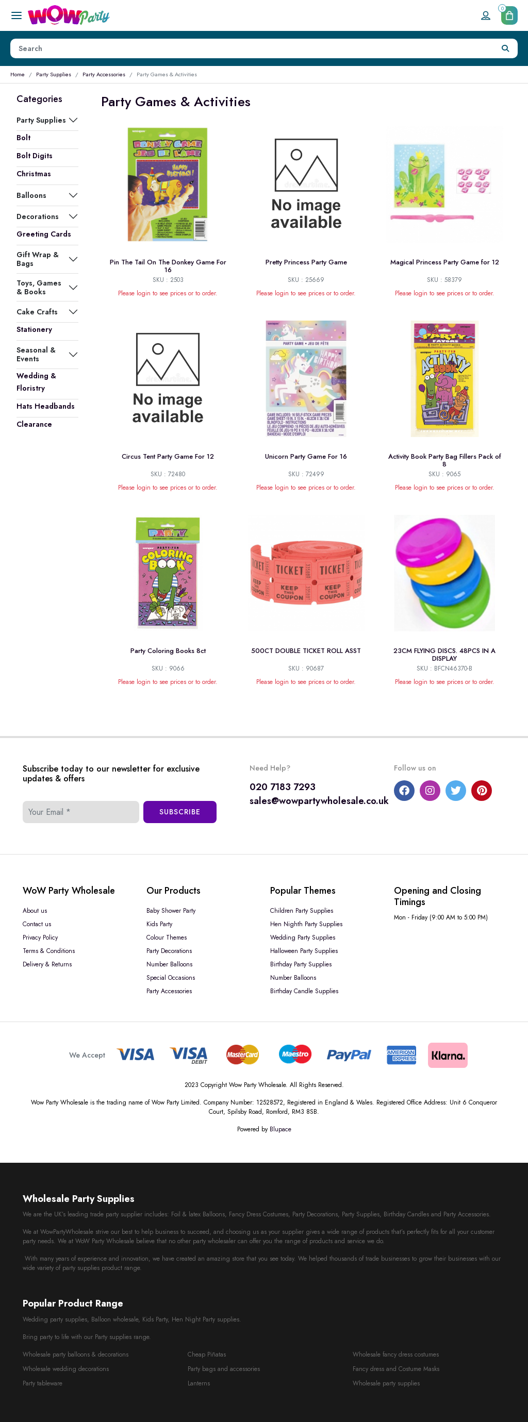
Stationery (34, 329)
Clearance (34, 424)
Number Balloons (169, 964)
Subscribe (180, 812)
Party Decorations (169, 951)
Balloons (31, 195)
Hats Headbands (45, 406)
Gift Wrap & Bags (37, 258)
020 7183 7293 (283, 787)
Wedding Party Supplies (302, 937)
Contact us (37, 924)
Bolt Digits (34, 155)
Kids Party (159, 924)
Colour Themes (166, 937)
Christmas (33, 174)
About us (35, 910)
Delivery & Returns (47, 964)
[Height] (252, 48)
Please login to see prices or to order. (168, 293)
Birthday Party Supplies (301, 964)
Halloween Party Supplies (304, 951)
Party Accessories (103, 74)
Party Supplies (53, 74)
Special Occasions (170, 977)
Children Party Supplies (301, 910)
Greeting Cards (43, 234)
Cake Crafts (37, 312)
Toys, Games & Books (38, 287)
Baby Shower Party (170, 910)
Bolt (23, 137)
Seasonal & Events (36, 354)
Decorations (37, 216)
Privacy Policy (40, 937)
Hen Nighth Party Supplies (306, 924)
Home (17, 74)
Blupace (280, 1129)
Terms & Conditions (49, 951)
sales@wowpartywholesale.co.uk (319, 801)
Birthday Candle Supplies (304, 991)
